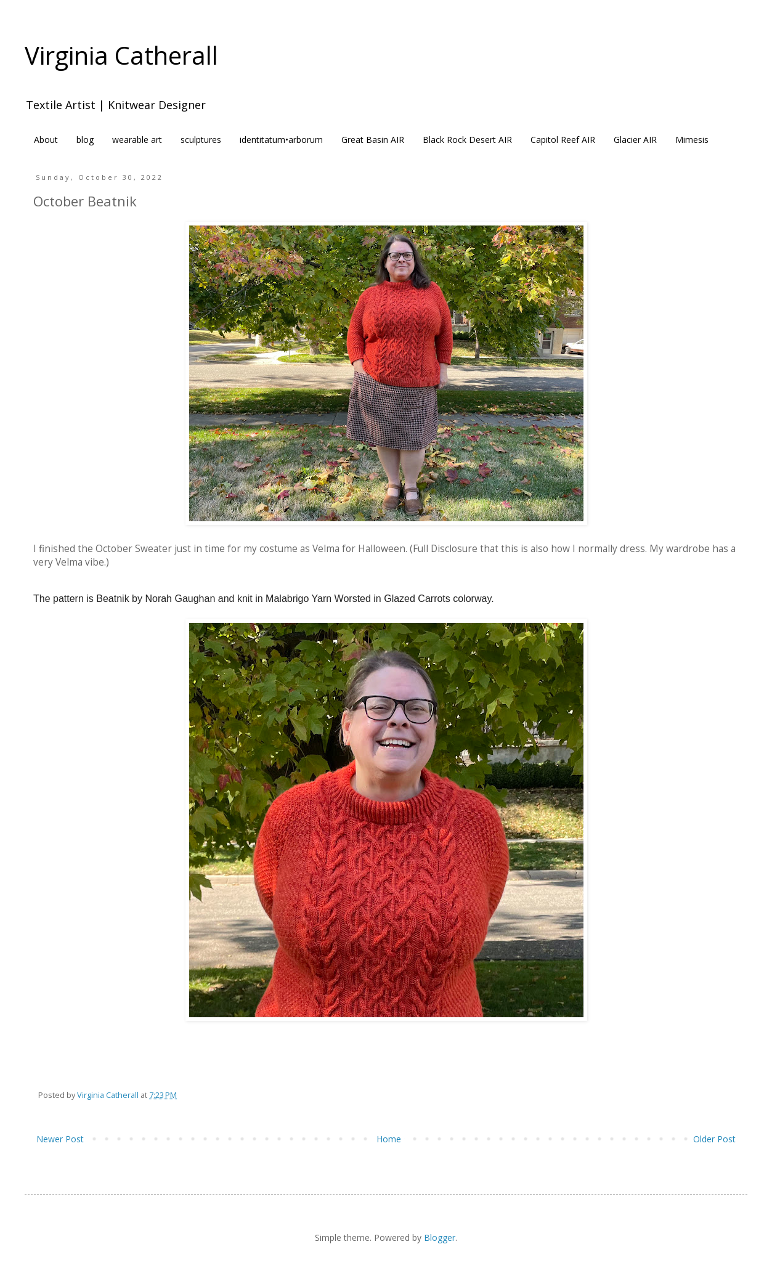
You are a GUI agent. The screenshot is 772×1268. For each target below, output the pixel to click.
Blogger (439, 1237)
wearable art (137, 139)
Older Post (714, 1139)
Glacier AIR (635, 139)
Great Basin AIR (372, 139)
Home (388, 1139)
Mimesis (692, 139)
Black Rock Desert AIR (467, 139)
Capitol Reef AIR (562, 139)
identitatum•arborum (281, 139)
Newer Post (60, 1139)
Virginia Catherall (121, 55)
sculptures (201, 139)
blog (85, 139)
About (46, 139)
